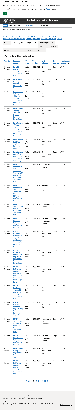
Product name (16, 62)
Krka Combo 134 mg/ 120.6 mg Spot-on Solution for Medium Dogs (18, 98)
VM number (35, 62)
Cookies (49, 9)
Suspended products (48, 46)
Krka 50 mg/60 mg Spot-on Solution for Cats (17, 71)
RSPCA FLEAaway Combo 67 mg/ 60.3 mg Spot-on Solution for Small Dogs (18, 308)
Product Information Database (42, 20)
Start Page (6, 30)
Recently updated (33, 39)
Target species (56, 62)
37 (45, 381)
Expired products (46, 43)
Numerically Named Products (14, 39)
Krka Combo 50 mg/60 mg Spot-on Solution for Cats (18, 144)
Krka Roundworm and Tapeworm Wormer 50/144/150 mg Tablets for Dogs (18, 192)
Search (59, 39)
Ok (5, 13)
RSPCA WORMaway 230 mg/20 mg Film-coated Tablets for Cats (18, 325)
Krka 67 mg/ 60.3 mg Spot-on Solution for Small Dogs (18, 83)
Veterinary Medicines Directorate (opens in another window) (22, 398)
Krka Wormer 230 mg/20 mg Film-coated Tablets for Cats (18, 209)
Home (6, 43)
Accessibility (13, 396)
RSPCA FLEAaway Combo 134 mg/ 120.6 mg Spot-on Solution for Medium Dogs (17, 238)
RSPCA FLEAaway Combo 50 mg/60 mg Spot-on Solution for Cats (17, 292)
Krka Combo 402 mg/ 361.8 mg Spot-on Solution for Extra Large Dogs (18, 129)
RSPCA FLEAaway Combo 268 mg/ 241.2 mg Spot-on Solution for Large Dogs (17, 256)
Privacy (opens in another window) (30, 396)
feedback (29, 26)
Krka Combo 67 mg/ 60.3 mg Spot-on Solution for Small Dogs (18, 156)
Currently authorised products (24, 43)
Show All (6, 36)
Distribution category (65, 62)
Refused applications (36, 50)
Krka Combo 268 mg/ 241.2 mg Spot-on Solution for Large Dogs (18, 113)
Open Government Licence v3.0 (34, 403)
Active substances (46, 62)
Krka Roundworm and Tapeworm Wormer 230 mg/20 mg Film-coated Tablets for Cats (18, 173)
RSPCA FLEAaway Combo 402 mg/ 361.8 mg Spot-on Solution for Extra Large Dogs (17, 274)
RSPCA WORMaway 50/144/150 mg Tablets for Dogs (18, 340)
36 (42, 381)
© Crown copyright (66, 405)
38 (48, 381)
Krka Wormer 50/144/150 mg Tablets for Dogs (17, 223)
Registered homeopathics (14, 50)
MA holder (27, 62)
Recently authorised (48, 39)
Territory (8, 61)
